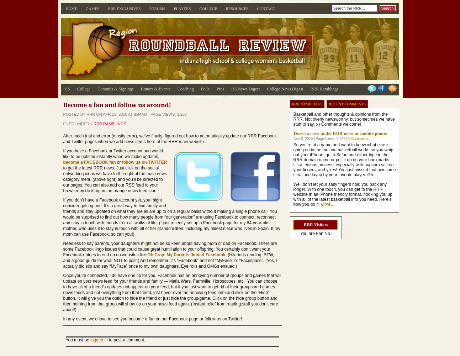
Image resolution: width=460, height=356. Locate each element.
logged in (99, 339)
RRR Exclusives (124, 8)
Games (93, 8)
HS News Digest (245, 89)
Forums (157, 8)
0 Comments (358, 139)
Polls (205, 89)
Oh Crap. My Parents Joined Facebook (186, 254)
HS (67, 89)
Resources (237, 8)
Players (182, 8)
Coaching (186, 89)
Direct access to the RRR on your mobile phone (340, 133)
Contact (266, 8)
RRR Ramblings (324, 89)
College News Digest (285, 89)
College (208, 8)
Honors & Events (155, 89)
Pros (220, 89)
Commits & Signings (115, 89)
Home (71, 8)
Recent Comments (347, 104)
